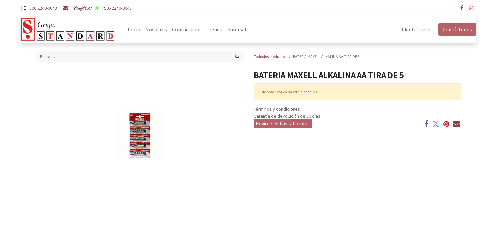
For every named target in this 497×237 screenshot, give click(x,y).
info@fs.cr (82, 8)
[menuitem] (134, 29)
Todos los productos (270, 56)
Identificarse (416, 29)
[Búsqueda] (237, 56)
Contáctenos (457, 29)
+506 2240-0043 (42, 8)
